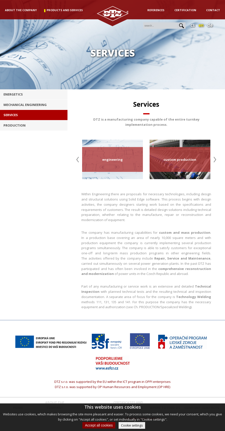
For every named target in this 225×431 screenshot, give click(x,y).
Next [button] (215, 159)
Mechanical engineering (25, 104)
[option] (112, 159)
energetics (13, 94)
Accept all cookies (99, 425)
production (14, 125)
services (10, 115)
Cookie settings (132, 425)
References (155, 10)
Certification (185, 10)
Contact (213, 10)
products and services (65, 10)
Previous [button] (77, 159)
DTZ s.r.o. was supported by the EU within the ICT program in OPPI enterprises (112, 381)
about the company (21, 10)
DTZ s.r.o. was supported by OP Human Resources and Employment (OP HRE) (112, 387)
